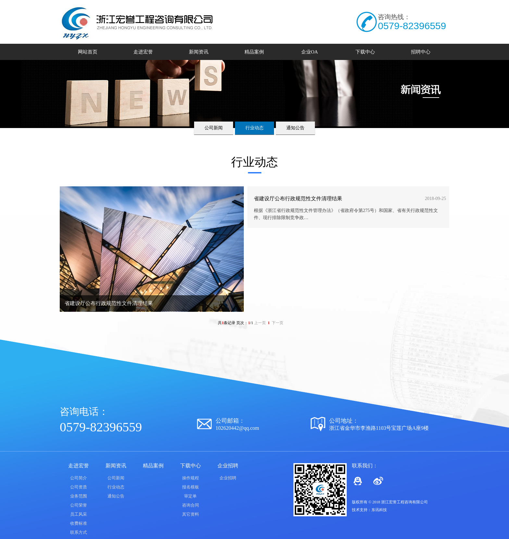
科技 (383, 510)
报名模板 (190, 487)
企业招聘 (227, 477)
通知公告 (295, 127)
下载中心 (365, 51)
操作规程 (190, 477)
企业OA (309, 51)
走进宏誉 (143, 51)
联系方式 (78, 532)
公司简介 (78, 477)
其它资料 (190, 514)
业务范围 (78, 496)
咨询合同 (190, 505)
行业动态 (254, 127)
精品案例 (254, 51)
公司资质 (78, 487)
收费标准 (78, 523)
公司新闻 (214, 127)
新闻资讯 (198, 51)
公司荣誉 (78, 505)
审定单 (190, 496)
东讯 (375, 510)
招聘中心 (420, 51)
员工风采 (78, 514)
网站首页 (87, 51)
